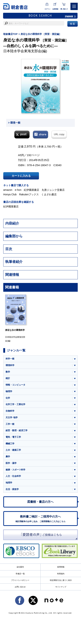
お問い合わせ (20, 587)
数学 (8, 372)
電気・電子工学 (13, 437)
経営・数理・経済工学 (16, 430)
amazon (7, 189)
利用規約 (60, 574)
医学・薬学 (11, 463)
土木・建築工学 (13, 450)
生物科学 (10, 411)
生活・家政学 (12, 489)
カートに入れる (21, 175)
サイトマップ (60, 587)
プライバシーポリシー (20, 580)
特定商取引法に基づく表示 (61, 580)
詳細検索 (70, 16)
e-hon (18, 189)
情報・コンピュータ (15, 385)
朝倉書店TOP (10, 34)
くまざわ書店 (49, 194)
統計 (8, 378)
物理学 (9, 391)
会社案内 (20, 567)
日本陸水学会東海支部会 (22, 51)
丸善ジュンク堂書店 (53, 189)
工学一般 (10, 424)
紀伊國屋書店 (31, 189)
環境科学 (10, 365)
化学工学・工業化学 (15, 404)
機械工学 (10, 443)
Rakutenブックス (29, 194)
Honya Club (10, 194)
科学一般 (10, 358)
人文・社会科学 (13, 476)
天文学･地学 (12, 417)
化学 (8, 398)
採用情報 (60, 567)
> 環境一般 (14, 122)
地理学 (9, 482)
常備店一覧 (20, 574)
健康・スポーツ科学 (15, 469)
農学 (8, 456)
